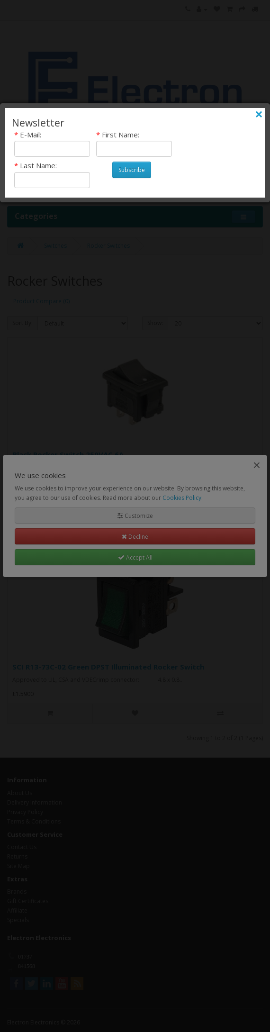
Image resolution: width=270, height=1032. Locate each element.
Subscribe (131, 170)
